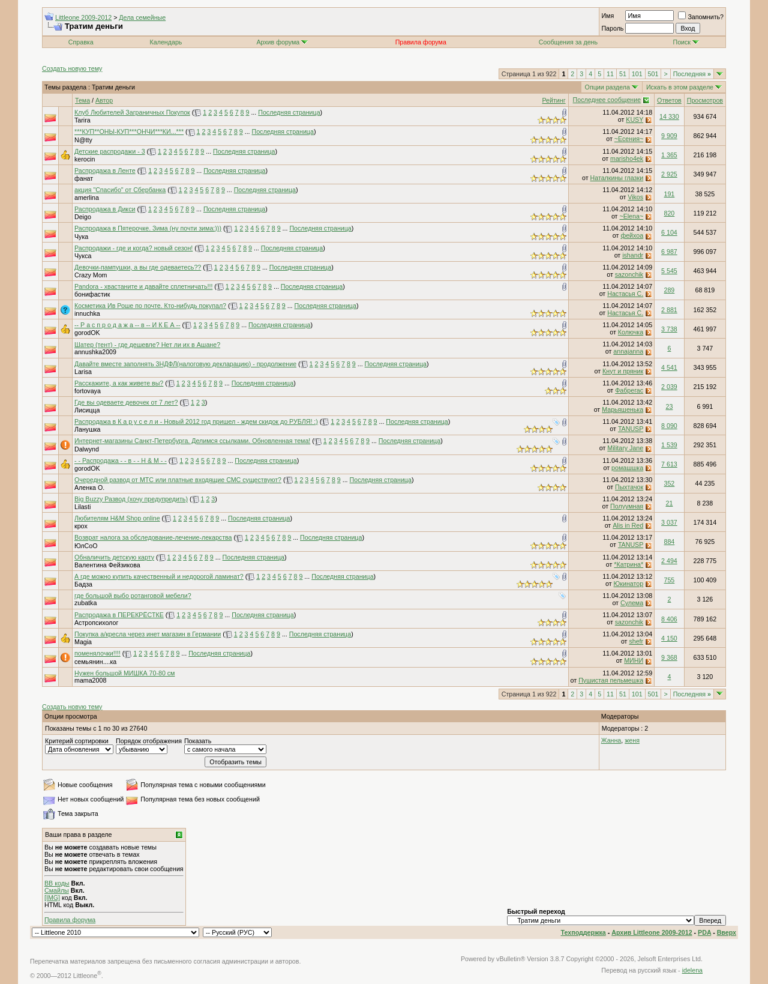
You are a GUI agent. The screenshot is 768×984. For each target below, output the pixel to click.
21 (669, 503)
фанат (83, 178)
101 (637, 73)
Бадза (83, 584)
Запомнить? (701, 16)
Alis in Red (628, 525)
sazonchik (629, 274)
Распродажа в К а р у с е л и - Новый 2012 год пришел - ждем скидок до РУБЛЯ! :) (196, 421)
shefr (636, 641)
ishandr (632, 255)
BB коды (57, 883)
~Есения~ (628, 138)
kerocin (84, 159)
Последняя (692, 73)
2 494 (669, 560)
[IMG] (52, 897)
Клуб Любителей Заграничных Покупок (132, 112)
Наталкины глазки (617, 177)
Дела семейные (142, 17)
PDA (704, 932)
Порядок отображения (149, 740)
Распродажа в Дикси (104, 209)
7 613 (669, 464)
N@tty (83, 139)
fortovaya (87, 390)
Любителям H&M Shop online (117, 518)
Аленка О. (89, 487)
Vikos (635, 197)
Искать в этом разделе (679, 87)
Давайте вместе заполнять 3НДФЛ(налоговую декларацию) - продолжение (185, 363)
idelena (692, 970)
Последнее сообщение (607, 99)
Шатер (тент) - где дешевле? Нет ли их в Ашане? (147, 344)
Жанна (611, 740)
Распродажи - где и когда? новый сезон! (133, 248)
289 (669, 290)
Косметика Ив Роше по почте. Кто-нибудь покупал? (150, 305)
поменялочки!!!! (97, 653)
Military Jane (625, 447)
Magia (83, 641)
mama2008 (90, 680)
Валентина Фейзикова (107, 565)
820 (669, 213)
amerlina (86, 197)
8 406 (669, 619)
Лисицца (87, 410)
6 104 (669, 232)
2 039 (669, 386)
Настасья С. (625, 293)
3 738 (669, 329)
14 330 (669, 116)
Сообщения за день (568, 42)
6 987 (669, 251)
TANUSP (630, 428)
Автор (104, 100)
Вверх (726, 932)
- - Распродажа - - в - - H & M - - (120, 460)
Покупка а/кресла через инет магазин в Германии (147, 634)
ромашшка (627, 467)
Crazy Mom (90, 275)
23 (669, 406)
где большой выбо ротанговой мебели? (132, 595)
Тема (82, 100)
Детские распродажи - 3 (109, 151)
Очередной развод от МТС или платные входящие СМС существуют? (177, 479)
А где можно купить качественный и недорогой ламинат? (159, 576)
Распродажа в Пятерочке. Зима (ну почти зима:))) (147, 228)
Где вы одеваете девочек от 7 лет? (126, 402)
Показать (197, 740)
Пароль (612, 28)
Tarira (82, 120)
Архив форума (277, 42)
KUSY (634, 119)
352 (669, 483)
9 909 (669, 135)
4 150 (669, 638)
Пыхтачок (629, 486)
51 (622, 73)
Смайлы (56, 890)
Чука (81, 236)
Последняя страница (289, 112)
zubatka (85, 602)
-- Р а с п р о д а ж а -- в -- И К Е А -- (127, 324)
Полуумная (626, 506)
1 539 (669, 444)
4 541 (669, 367)
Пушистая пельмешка (610, 680)
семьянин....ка (95, 661)
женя (632, 740)
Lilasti (82, 506)
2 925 (669, 174)
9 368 (669, 657)
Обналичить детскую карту (114, 557)
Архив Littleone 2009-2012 (651, 932)
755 (669, 580)
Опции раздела (607, 87)
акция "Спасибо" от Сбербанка (120, 189)
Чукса (82, 255)
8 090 (669, 425)
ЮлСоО (85, 545)
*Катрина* (628, 564)
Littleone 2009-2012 (83, 17)
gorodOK (87, 332)
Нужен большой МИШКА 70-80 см (124, 673)
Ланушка (87, 429)
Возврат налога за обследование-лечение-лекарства (153, 537)
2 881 (669, 309)
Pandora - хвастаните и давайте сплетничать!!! (143, 286)
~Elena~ (631, 216)
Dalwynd (86, 449)
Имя (607, 15)
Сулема (631, 602)
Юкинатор (629, 583)
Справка (81, 42)
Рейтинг (553, 100)
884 (669, 541)
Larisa (83, 371)
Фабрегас (629, 390)
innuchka (87, 313)
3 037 (669, 522)
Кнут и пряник (622, 371)
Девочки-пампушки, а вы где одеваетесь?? (137, 267)
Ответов (669, 100)
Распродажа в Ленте (105, 170)
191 (669, 194)
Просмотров (705, 100)
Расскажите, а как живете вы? (118, 383)
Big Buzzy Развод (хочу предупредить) (131, 499)
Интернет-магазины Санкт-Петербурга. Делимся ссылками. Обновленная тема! (192, 440)
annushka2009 (95, 351)
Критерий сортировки (77, 740)
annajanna (628, 351)
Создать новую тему (72, 68)
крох (81, 526)
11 (610, 73)
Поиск (686, 42)
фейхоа (631, 235)
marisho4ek (626, 158)
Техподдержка (583, 932)
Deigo (82, 216)
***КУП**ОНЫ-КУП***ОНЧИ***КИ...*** (129, 131)
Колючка (630, 332)
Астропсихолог (96, 622)
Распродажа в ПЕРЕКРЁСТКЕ (119, 614)
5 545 (669, 270)
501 (653, 73)
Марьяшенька (622, 409)
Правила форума (69, 919)
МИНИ (633, 660)
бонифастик (92, 294)
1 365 (669, 154)
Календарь (166, 42)
